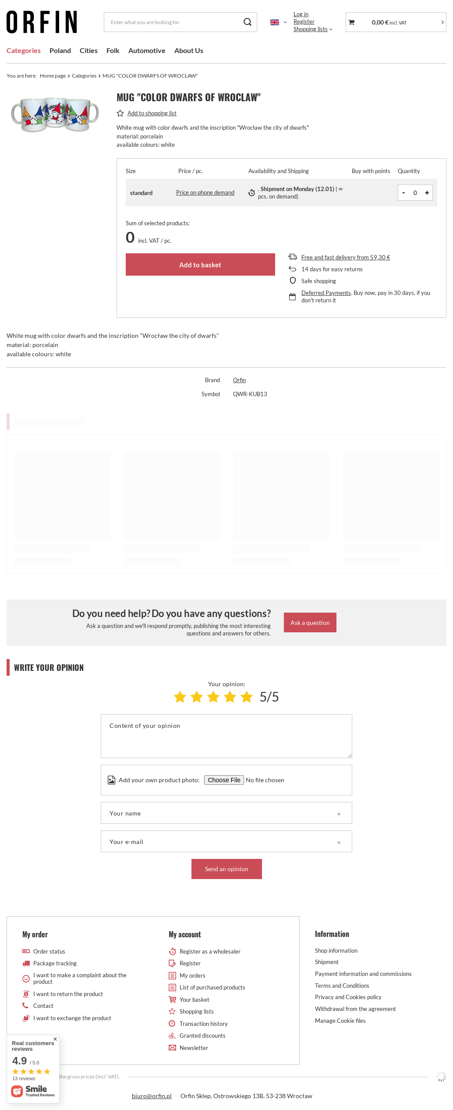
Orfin (239, 379)
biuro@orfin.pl (152, 1095)
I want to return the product (68, 994)
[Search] (247, 22)
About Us (188, 50)
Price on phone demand (205, 192)
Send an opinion (226, 868)
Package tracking (55, 963)
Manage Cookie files (340, 1020)
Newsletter (194, 1048)
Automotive (147, 50)
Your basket (194, 1000)
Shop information (336, 950)
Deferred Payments (326, 292)
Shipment (327, 962)
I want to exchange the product (72, 1018)
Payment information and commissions (363, 974)
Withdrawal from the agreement (355, 1009)
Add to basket (200, 265)
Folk (113, 50)
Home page (53, 75)
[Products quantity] (415, 192)
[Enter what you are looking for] (180, 22)
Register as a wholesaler (210, 951)
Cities (89, 50)
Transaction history (204, 1024)
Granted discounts (203, 1035)
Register (304, 21)
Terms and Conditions (342, 985)
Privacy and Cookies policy (348, 997)
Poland (60, 50)
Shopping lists (311, 28)
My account (185, 934)
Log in (301, 14)
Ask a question (310, 622)
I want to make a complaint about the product (80, 979)
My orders (192, 975)
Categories (24, 50)
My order (35, 934)
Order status (49, 951)
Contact (43, 1006)
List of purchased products (212, 987)
